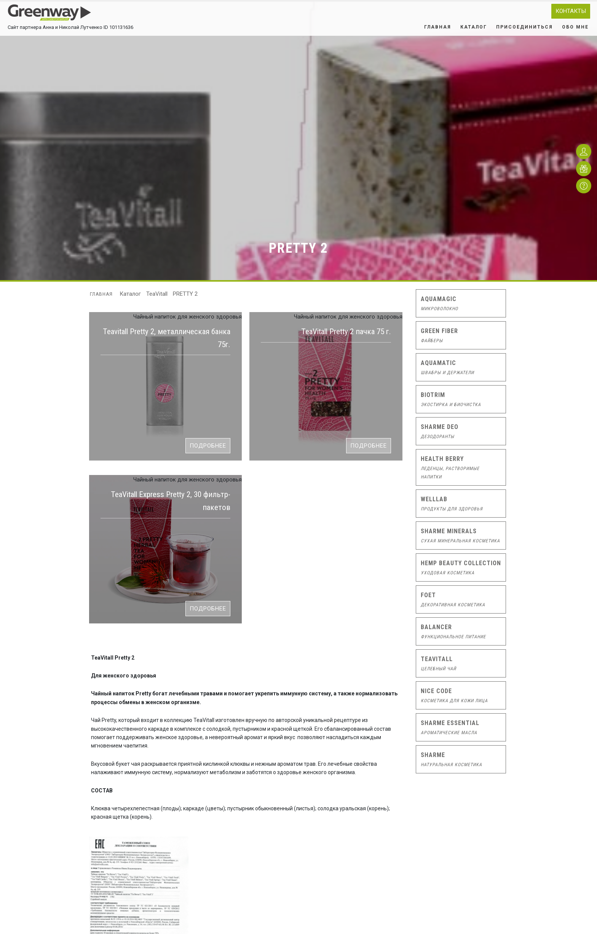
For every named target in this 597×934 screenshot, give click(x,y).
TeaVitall (157, 293)
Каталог (473, 27)
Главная (437, 27)
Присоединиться (524, 27)
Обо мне (575, 27)
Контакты (570, 11)
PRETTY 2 (185, 293)
